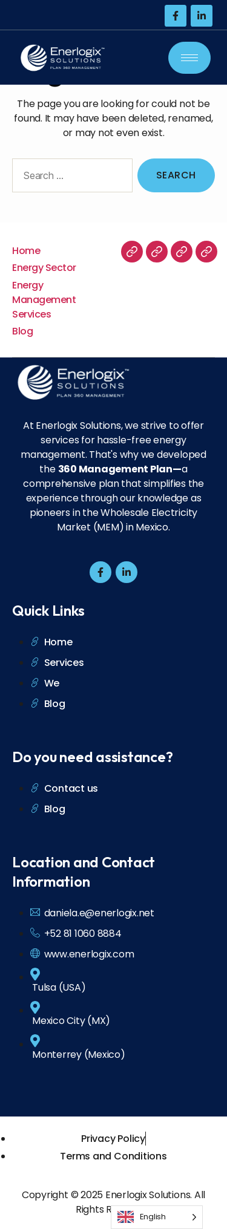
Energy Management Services (44, 299)
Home (26, 251)
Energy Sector (44, 268)
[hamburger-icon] (189, 58)
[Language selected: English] (157, 1217)
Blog (22, 331)
